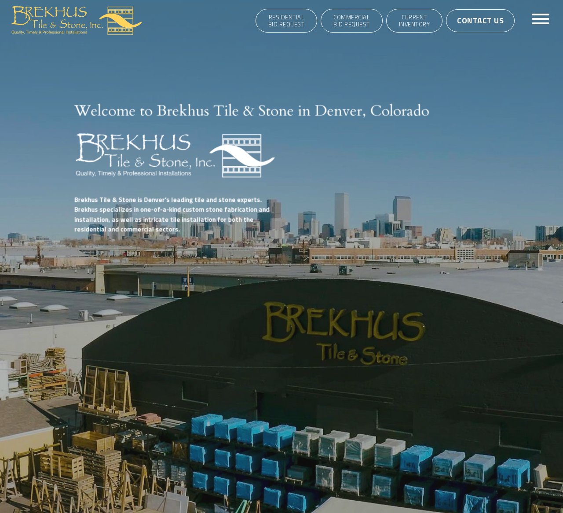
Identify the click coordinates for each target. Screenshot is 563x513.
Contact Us (480, 20)
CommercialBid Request (351, 21)
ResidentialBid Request (286, 21)
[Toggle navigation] (540, 20)
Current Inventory (414, 21)
